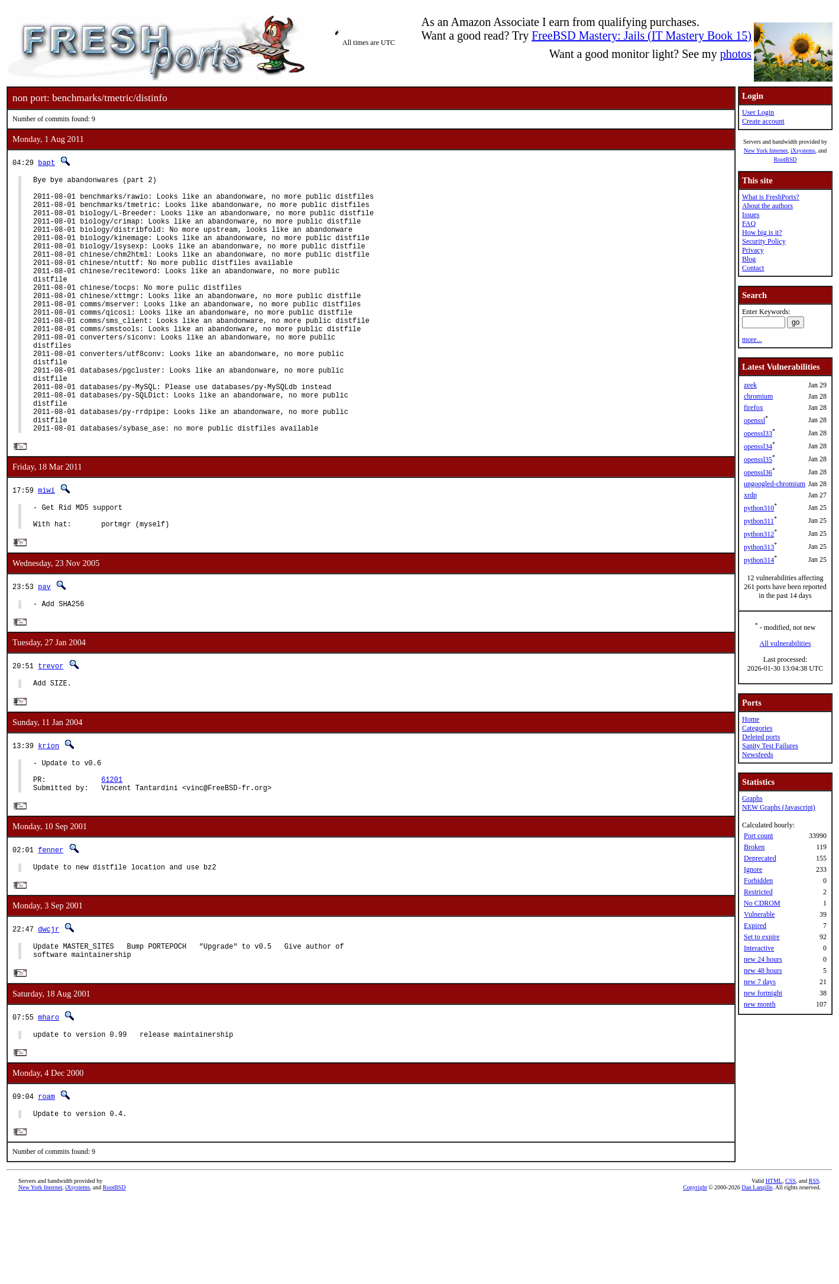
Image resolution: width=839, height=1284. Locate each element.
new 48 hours (763, 970)
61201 (111, 850)
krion (48, 811)
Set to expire (762, 937)
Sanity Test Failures (770, 746)
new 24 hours (763, 959)
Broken (754, 847)
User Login (758, 112)
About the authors (767, 206)
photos (735, 53)
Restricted (758, 892)
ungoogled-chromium (774, 484)
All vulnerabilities (785, 643)
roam (46, 1177)
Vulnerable (759, 914)
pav (44, 647)
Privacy (753, 250)
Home (750, 719)
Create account (763, 121)
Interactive (759, 948)
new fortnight (763, 993)
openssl (754, 420)
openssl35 (758, 459)
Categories (757, 728)
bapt (46, 162)
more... (752, 339)
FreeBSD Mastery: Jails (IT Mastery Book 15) (641, 35)
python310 (759, 508)
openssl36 (758, 472)
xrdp (750, 495)
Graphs (752, 798)
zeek (750, 385)
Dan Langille (756, 1270)
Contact (753, 268)
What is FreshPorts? (770, 197)
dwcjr (48, 1004)
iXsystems (803, 150)
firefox (753, 407)
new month (760, 1004)
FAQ (749, 223)
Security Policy (764, 241)
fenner (50, 922)
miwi (46, 546)
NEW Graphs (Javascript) (778, 807)
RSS (814, 1264)
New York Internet (766, 150)
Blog (749, 259)
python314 (759, 560)
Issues (750, 215)
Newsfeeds (757, 755)
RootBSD (785, 159)
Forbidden (758, 881)
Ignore (753, 869)
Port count (758, 836)
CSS (790, 1264)
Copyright (695, 1270)
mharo (48, 1096)
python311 (759, 521)
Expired (755, 925)
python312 (759, 534)
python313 (759, 547)
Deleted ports (761, 737)
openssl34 (758, 446)
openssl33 (758, 433)
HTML (774, 1264)
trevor (50, 729)
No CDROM (762, 903)
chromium (758, 396)
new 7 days (760, 982)
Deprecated (760, 858)
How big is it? (762, 232)
